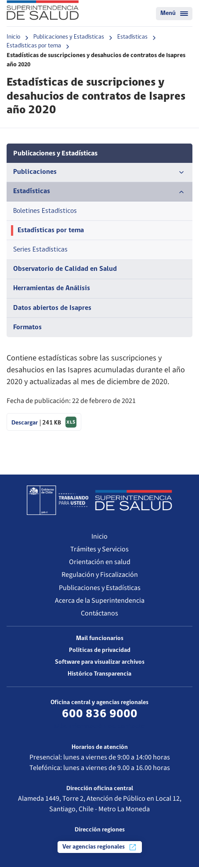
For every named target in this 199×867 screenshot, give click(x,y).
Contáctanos (99, 613)
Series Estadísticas (40, 249)
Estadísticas (132, 37)
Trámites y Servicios (99, 549)
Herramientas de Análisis (51, 288)
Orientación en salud (99, 562)
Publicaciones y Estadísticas (68, 37)
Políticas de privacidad (99, 650)
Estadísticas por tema (34, 46)
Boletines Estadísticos (45, 211)
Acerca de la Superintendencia (100, 600)
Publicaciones (99, 172)
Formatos (27, 327)
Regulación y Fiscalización (100, 574)
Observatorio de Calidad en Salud (65, 269)
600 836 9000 (99, 714)
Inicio (13, 37)
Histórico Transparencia (99, 674)
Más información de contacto (99, 726)
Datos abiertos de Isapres (52, 308)
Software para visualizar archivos (100, 662)
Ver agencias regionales (99, 847)
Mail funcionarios (99, 638)
